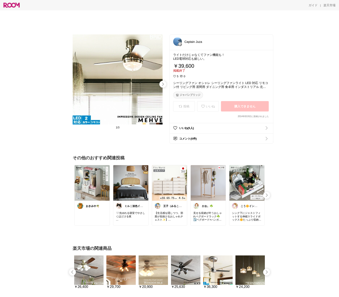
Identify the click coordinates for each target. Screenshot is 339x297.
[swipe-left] (72, 272)
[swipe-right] (162, 84)
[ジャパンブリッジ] (188, 95)
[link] (92, 182)
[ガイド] (313, 5)
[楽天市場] (329, 5)
